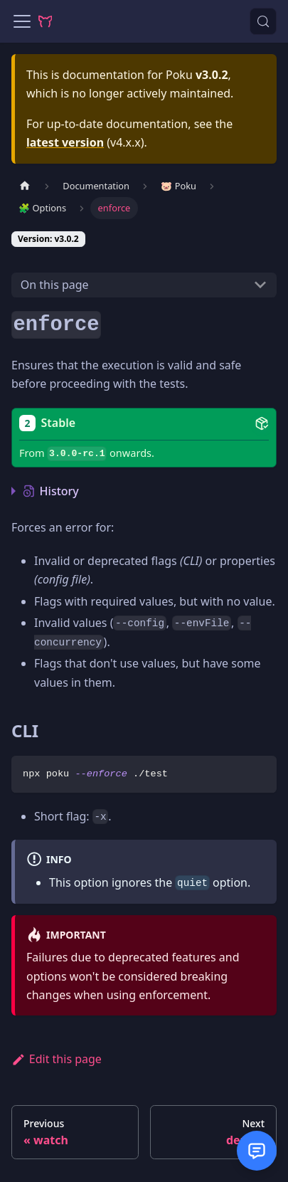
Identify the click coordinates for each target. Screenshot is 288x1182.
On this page (55, 284)
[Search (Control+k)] (263, 21)
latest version (65, 142)
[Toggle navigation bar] (22, 21)
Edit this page (56, 1059)
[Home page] (24, 186)
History (51, 491)
